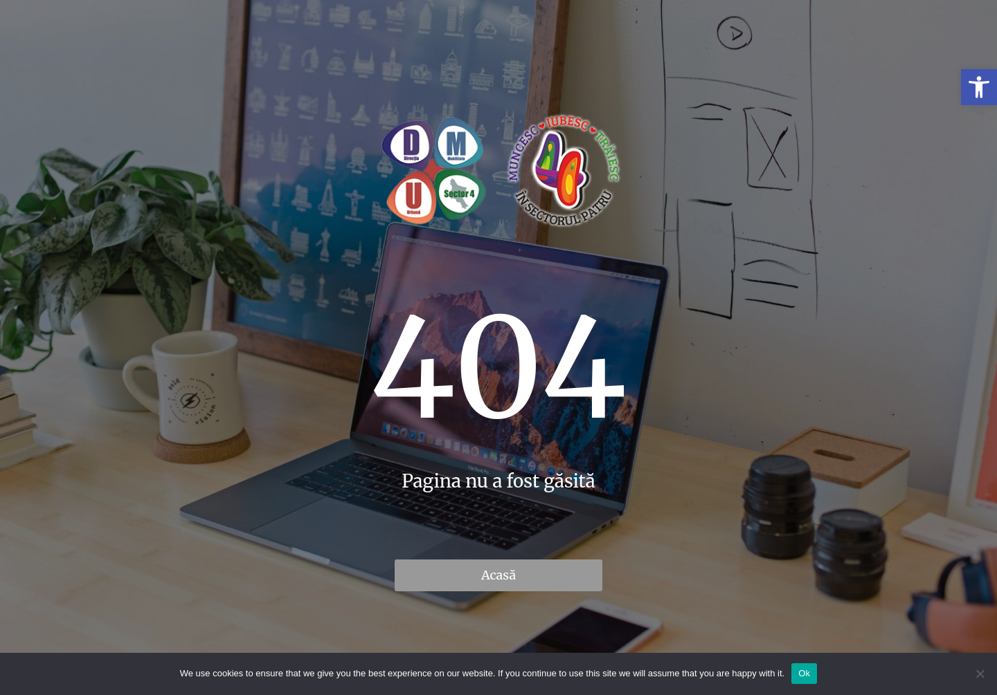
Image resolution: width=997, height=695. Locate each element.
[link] (979, 87)
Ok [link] (804, 673)
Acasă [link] (498, 575)
